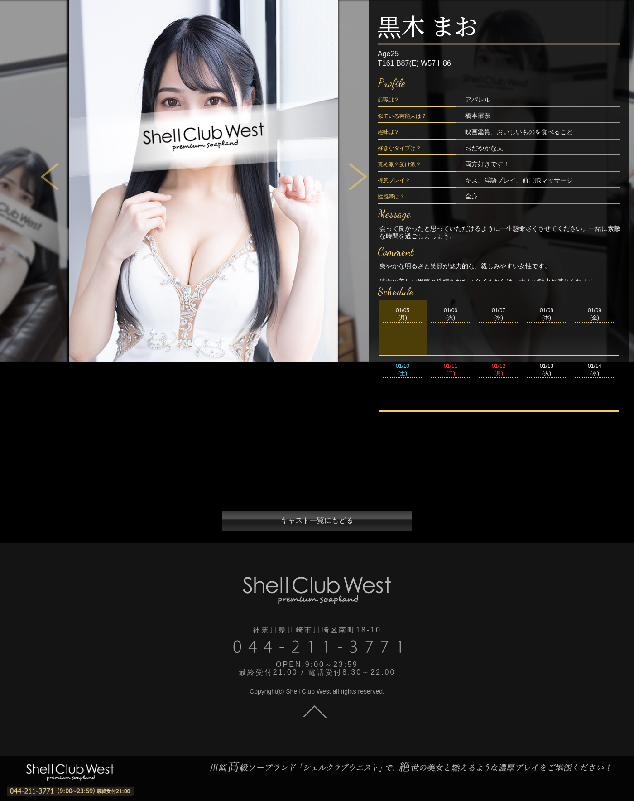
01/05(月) (402, 314)
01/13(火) (546, 370)
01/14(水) (594, 370)
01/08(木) (546, 314)
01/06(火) (450, 314)
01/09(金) (594, 314)
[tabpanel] (203, 181)
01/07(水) (498, 314)
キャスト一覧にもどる (317, 520)
